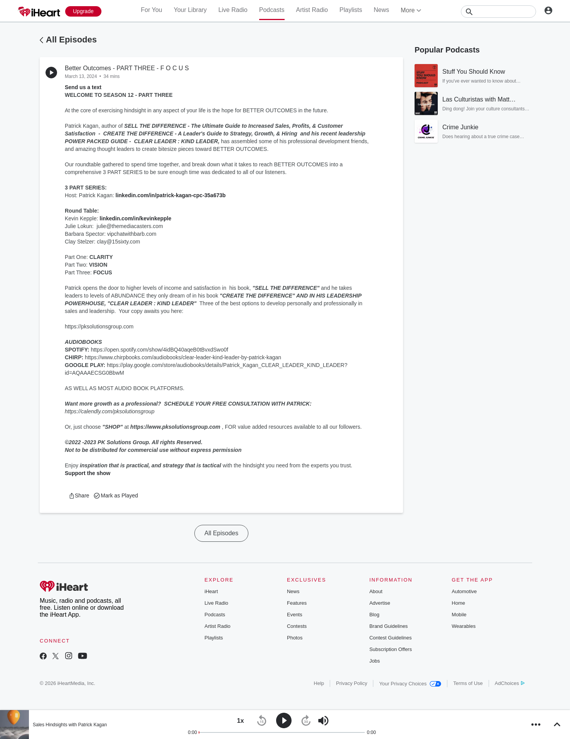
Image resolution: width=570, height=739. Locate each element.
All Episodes (71, 39)
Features (297, 603)
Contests (297, 626)
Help (319, 683)
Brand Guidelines (388, 626)
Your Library (190, 10)
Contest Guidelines (390, 638)
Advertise (379, 603)
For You (151, 10)
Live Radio (233, 10)
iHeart (211, 591)
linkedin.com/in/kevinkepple (135, 218)
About (376, 591)
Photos (294, 638)
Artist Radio (312, 10)
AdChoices (509, 683)
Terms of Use (468, 683)
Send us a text (83, 87)
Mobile (459, 614)
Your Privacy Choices (410, 684)
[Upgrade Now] (83, 11)
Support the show (87, 473)
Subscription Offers (390, 649)
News (381, 10)
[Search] (498, 11)
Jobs (374, 661)
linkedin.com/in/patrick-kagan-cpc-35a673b (171, 195)
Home (458, 603)
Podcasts (272, 10)
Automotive (464, 591)
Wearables (464, 626)
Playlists (350, 10)
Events (294, 614)
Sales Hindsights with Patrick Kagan (70, 724)
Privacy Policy (351, 683)
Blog (374, 614)
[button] (79, 495)
